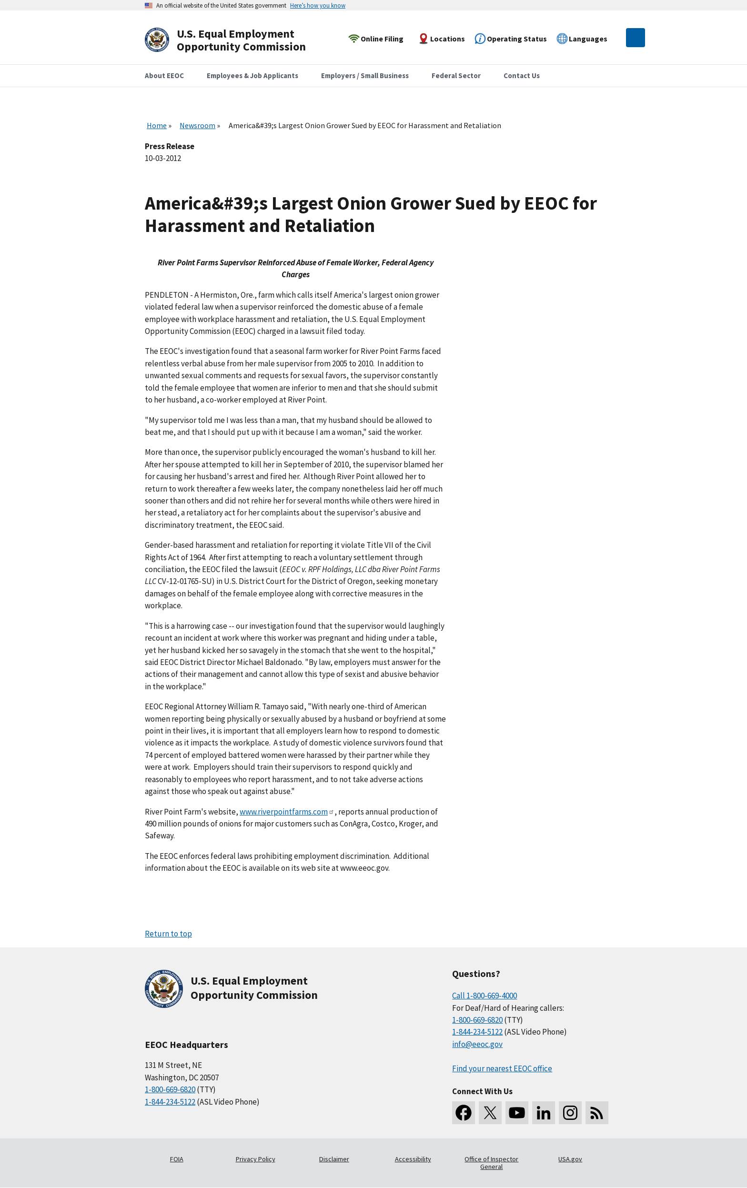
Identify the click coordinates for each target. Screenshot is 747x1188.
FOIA (176, 1159)
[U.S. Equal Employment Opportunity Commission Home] (236, 40)
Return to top (168, 933)
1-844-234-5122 (170, 1102)
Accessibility (413, 1159)
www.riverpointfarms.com (287, 811)
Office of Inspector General (491, 1163)
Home (157, 125)
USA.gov (570, 1159)
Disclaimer (334, 1159)
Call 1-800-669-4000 (484, 995)
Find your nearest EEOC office (502, 1068)
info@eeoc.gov (477, 1044)
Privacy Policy (255, 1159)
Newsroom (197, 125)
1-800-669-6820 (170, 1089)
